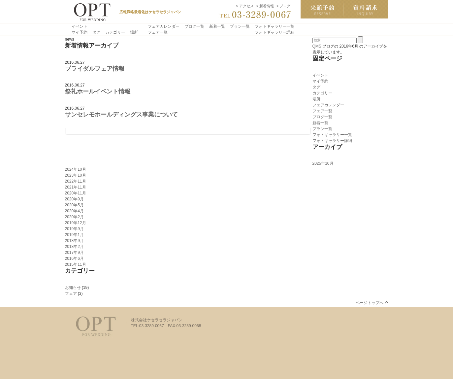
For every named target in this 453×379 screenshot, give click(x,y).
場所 (134, 32)
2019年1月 (74, 234)
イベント (79, 26)
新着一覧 (217, 26)
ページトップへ (369, 302)
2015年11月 (75, 264)
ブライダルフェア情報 (94, 68)
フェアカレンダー (163, 26)
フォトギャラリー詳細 (274, 32)
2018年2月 (74, 246)
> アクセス (245, 6)
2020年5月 (74, 205)
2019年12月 (75, 223)
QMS (316, 46)
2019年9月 (74, 228)
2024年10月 (75, 169)
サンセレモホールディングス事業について (121, 114)
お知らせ (73, 287)
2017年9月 (74, 252)
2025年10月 (323, 163)
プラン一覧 (240, 26)
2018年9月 (74, 240)
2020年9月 (74, 199)
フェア (71, 293)
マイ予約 (79, 32)
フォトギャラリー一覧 (274, 26)
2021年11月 (75, 187)
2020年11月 (75, 193)
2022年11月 (75, 181)
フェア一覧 (158, 32)
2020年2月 (74, 217)
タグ (96, 32)
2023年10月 (75, 175)
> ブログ (283, 6)
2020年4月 (74, 211)
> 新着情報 (265, 6)
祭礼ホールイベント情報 (97, 91)
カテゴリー (115, 32)
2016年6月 (74, 258)
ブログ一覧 (194, 26)
